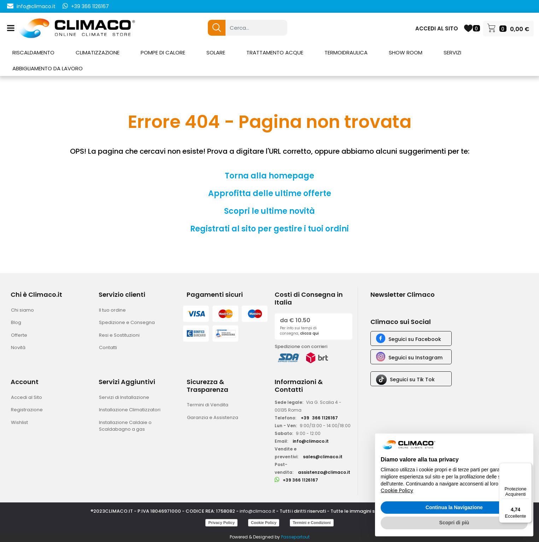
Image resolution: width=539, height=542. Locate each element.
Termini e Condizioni (311, 522)
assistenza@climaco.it (324, 472)
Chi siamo (22, 310)
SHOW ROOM (405, 52)
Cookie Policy (263, 522)
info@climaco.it (36, 6)
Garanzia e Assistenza (212, 417)
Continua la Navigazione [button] (454, 507)
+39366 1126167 (319, 418)
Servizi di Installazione (124, 397)
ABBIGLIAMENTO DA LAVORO (47, 68)
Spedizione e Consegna (127, 322)
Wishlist (19, 422)
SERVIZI (452, 52)
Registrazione (27, 409)
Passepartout (295, 537)
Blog (16, 322)
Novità (18, 347)
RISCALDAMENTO (33, 52)
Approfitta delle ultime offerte (269, 193)
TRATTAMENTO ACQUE (274, 52)
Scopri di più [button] (454, 522)
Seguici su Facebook (414, 339)
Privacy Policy (221, 522)
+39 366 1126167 (90, 6)
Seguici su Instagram (415, 357)
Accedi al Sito (26, 397)
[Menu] (527, 467)
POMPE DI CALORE (163, 52)
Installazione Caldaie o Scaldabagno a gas (125, 426)
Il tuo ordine (112, 310)
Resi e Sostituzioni (119, 335)
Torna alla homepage (269, 175)
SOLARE (215, 52)
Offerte (19, 335)
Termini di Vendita (207, 404)
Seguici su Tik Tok (412, 379)
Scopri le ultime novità (269, 211)
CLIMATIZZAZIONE (97, 52)
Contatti (108, 347)
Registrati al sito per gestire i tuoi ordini (269, 228)
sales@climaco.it (322, 457)
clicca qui (309, 333)
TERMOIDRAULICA (346, 52)
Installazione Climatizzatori (129, 409)
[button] (216, 28)
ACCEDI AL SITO (436, 28)
